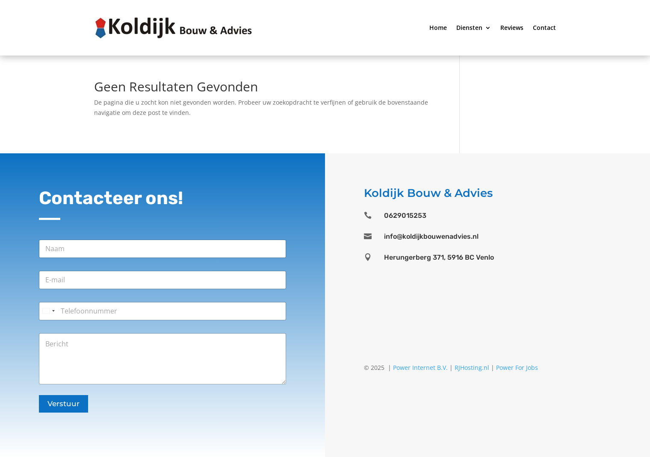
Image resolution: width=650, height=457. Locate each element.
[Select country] (48, 311)
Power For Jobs (517, 367)
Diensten (469, 27)
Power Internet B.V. (420, 367)
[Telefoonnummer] (162, 311)
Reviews (511, 27)
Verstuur (63, 403)
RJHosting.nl (472, 367)
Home (438, 27)
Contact (544, 27)
